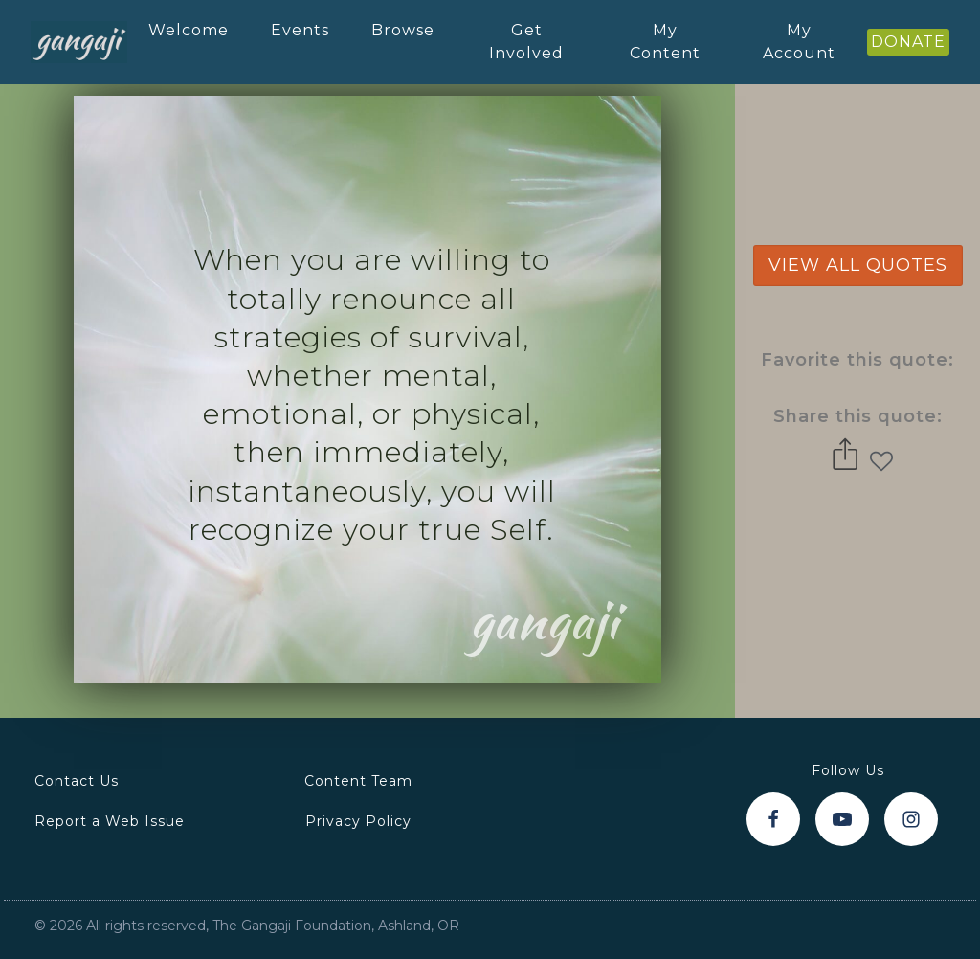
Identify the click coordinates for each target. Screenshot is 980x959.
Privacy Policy (358, 821)
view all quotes (857, 265)
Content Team (358, 781)
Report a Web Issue (109, 821)
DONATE (908, 42)
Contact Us (76, 781)
